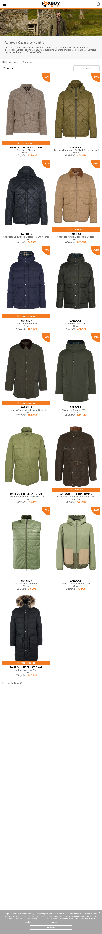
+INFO (76, 918)
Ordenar (86, 68)
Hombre (9, 62)
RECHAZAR (51, 927)
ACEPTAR (54, 922)
